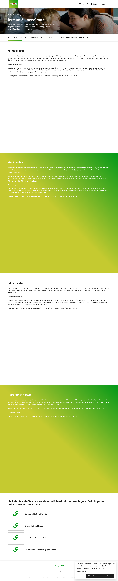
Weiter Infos (83, 37)
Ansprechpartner (65, 577)
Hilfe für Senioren (31, 37)
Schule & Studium (69, 408)
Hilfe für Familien (47, 37)
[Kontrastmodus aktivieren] (88, 4)
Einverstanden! (107, 576)
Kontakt (59, 571)
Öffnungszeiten (32, 577)
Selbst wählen (82, 571)
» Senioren (84, 178)
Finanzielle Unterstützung (67, 37)
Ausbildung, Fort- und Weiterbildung (92, 408)
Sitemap (73, 577)
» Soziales (94, 178)
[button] (108, 4)
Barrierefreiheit (56, 577)
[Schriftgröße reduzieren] (84, 4)
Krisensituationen (15, 37)
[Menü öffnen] (105, 4)
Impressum (48, 577)
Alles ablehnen (93, 576)
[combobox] (94, 4)
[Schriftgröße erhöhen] (80, 4)
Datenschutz (41, 577)
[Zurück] (11, 15)
